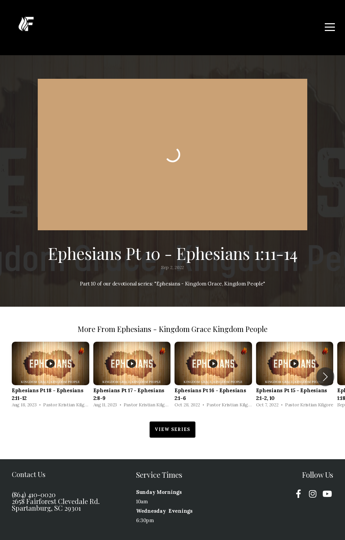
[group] (50, 376)
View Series (172, 429)
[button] (325, 376)
